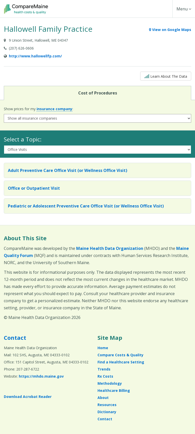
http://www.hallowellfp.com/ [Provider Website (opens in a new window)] (35, 56)
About (103, 397)
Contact (15, 337)
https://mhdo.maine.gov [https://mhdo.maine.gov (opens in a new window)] (41, 376)
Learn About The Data (165, 76)
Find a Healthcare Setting (121, 362)
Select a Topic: (22, 139)
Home (103, 347)
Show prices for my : (38, 108)
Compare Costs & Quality (120, 354)
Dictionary (107, 411)
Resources (107, 404)
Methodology (110, 383)
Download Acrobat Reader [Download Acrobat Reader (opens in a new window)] (28, 396)
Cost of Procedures (97, 93)
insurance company (54, 108)
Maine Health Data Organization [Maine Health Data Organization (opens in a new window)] (109, 248)
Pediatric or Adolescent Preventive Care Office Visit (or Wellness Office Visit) (86, 206)
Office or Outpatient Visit (34, 188)
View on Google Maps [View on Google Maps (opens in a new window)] (170, 29)
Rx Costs (105, 376)
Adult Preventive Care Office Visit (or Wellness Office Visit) (67, 170)
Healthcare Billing (114, 390)
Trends (104, 369)
